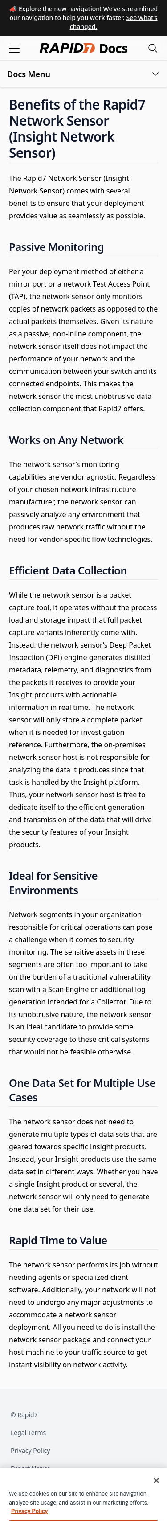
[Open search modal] (152, 48)
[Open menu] (14, 48)
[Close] (156, 1486)
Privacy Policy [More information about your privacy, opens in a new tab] (29, 1516)
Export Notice (30, 1468)
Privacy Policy (30, 1450)
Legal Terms (28, 1432)
